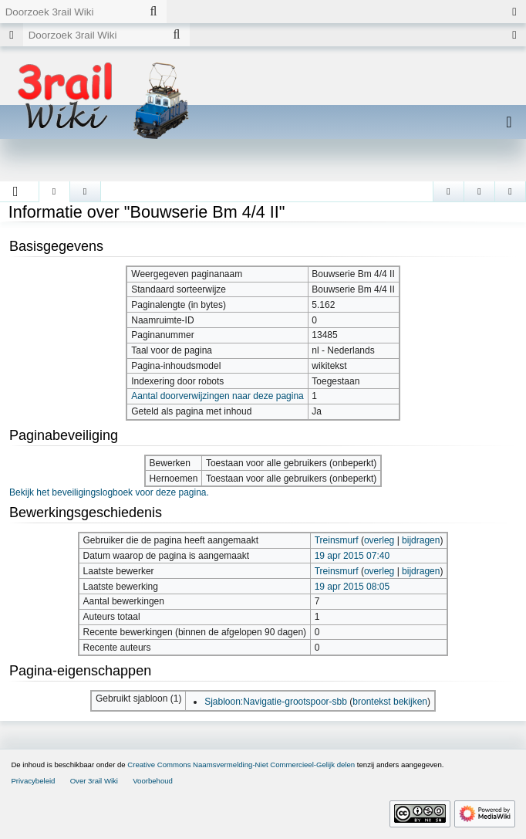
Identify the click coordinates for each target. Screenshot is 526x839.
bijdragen (421, 540)
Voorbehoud (153, 780)
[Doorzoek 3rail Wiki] (70, 11)
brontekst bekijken (389, 701)
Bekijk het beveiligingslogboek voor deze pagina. (109, 492)
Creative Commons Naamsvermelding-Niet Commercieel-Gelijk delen (241, 764)
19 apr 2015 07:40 (352, 555)
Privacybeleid (33, 780)
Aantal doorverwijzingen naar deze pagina (217, 396)
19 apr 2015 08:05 (352, 586)
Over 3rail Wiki (94, 780)
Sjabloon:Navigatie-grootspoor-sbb (275, 701)
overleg (379, 540)
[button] (16, 191)
